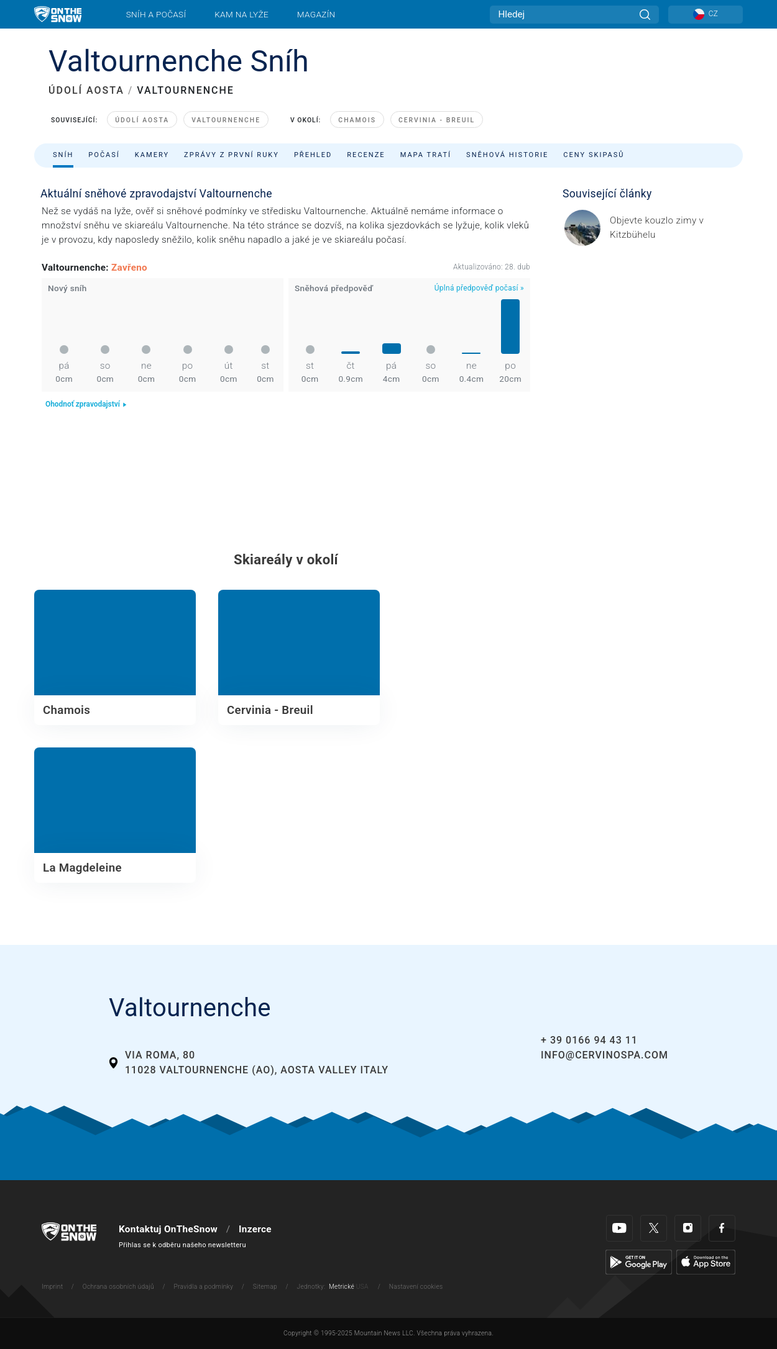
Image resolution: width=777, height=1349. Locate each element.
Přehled (313, 155)
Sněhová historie (507, 155)
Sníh (63, 155)
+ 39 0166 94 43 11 (589, 1040)
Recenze (366, 155)
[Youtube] (619, 1228)
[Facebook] (722, 1228)
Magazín (316, 14)
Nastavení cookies (416, 1286)
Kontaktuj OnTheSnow (168, 1229)
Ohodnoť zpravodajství (86, 404)
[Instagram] (687, 1228)
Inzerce (255, 1229)
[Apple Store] (705, 1261)
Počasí (104, 155)
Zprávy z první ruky (231, 155)
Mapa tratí (425, 155)
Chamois (357, 120)
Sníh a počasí (156, 14)
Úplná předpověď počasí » (479, 288)
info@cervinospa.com (604, 1055)
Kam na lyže (241, 14)
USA (362, 1286)
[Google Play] (638, 1261)
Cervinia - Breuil (436, 120)
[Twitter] (653, 1228)
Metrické (341, 1286)
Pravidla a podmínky (203, 1286)
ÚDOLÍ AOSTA (86, 90)
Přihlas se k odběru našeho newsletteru (182, 1245)
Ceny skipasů (593, 155)
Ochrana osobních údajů (118, 1286)
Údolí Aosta (142, 120)
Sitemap (265, 1286)
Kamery (152, 155)
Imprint (52, 1286)
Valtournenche (225, 120)
